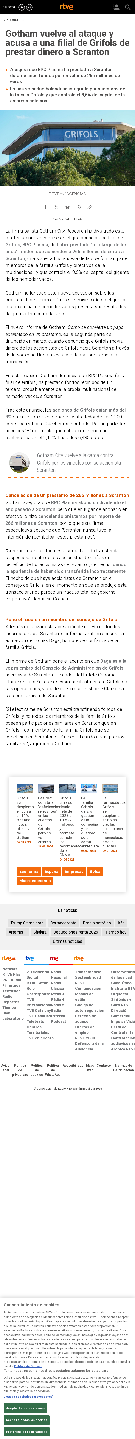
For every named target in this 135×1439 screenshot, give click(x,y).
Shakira (40, 932)
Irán (121, 922)
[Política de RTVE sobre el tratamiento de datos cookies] (37, 1070)
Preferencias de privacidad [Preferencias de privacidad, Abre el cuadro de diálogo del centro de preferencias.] (26, 1431)
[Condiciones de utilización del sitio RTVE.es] (5, 1068)
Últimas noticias (67, 941)
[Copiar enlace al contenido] (89, 206)
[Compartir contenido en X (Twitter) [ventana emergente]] (56, 206)
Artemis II (17, 932)
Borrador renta (63, 922)
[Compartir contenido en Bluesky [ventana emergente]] (67, 206)
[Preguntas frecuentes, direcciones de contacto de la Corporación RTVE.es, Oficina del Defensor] (104, 1065)
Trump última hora (26, 922)
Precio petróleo (97, 922)
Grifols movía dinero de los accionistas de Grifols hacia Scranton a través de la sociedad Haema (67, 348)
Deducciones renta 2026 (75, 932)
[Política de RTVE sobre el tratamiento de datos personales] (20, 1070)
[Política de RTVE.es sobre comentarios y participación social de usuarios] (123, 1068)
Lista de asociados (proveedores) (28, 1396)
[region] (67, 1368)
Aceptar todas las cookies (25, 1408)
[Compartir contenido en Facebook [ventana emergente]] (45, 206)
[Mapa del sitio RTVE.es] (90, 1068)
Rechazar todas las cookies (26, 1420)
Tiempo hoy (116, 932)
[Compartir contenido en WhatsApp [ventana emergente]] (78, 206)
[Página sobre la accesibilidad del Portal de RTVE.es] (73, 1065)
